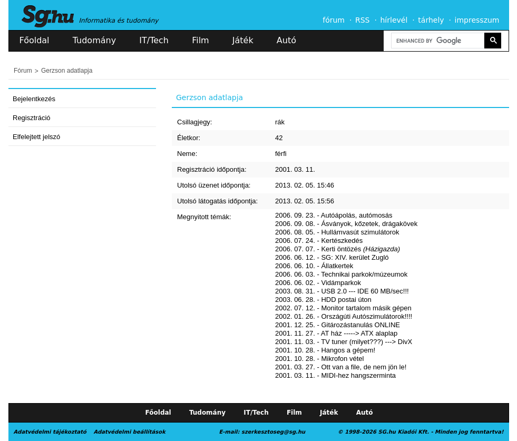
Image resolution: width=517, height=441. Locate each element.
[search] (436, 41)
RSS (362, 20)
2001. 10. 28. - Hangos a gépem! (325, 350)
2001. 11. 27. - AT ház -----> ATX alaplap (336, 333)
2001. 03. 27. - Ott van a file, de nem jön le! (340, 367)
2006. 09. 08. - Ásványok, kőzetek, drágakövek (346, 224)
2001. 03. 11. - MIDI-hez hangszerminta (335, 375)
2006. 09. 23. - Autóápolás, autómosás (334, 215)
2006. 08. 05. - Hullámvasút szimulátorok (337, 232)
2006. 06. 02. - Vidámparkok (318, 283)
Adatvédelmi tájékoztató (50, 432)
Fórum (23, 70)
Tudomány (94, 40)
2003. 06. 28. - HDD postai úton (323, 299)
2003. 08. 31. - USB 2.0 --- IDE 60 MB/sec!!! (342, 291)
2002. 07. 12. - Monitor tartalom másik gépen (343, 308)
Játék (242, 40)
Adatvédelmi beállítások (129, 432)
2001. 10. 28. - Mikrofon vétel (319, 358)
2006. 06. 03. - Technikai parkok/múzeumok (341, 274)
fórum (334, 20)
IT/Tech (154, 40)
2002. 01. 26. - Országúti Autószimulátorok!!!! (343, 316)
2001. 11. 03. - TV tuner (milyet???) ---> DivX (343, 342)
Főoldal (34, 40)
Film (200, 40)
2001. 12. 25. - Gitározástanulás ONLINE (337, 325)
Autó (286, 40)
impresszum (477, 20)
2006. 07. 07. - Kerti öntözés (337, 249)
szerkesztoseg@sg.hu (273, 432)
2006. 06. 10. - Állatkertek (314, 266)
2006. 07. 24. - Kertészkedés (319, 240)
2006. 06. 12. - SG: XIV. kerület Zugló (332, 257)
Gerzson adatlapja (66, 70)
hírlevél (394, 20)
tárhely (431, 20)
